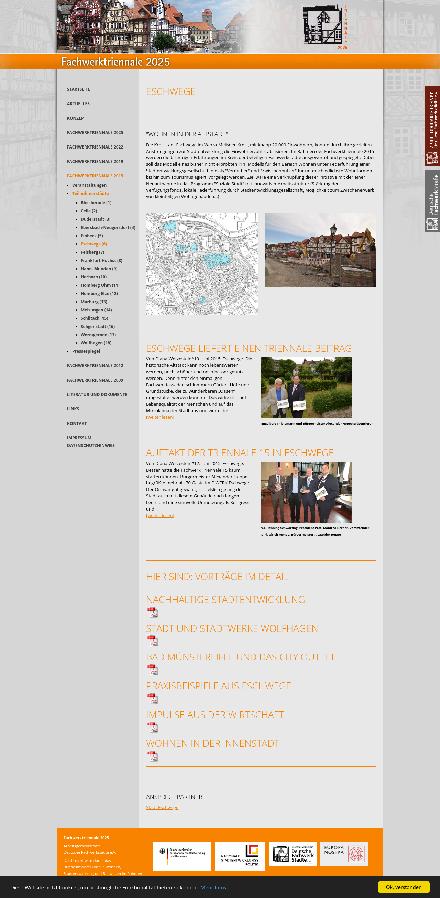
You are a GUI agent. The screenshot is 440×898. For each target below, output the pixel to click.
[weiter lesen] (160, 417)
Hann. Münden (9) (99, 269)
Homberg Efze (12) (99, 293)
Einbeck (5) (92, 236)
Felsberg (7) (92, 252)
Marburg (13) (94, 302)
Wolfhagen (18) (96, 343)
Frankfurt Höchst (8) (101, 260)
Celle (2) (89, 211)
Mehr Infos (213, 887)
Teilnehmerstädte (90, 193)
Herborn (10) (94, 277)
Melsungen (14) (96, 310)
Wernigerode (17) (98, 335)
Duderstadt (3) (95, 219)
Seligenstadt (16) (98, 326)
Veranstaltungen (89, 185)
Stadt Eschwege (162, 807)
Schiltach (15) (94, 318)
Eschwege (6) (94, 244)
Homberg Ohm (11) (100, 285)
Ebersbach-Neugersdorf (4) (108, 227)
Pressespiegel (86, 351)
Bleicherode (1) (96, 203)
